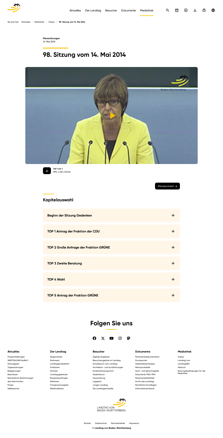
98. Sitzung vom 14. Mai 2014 (72, 22)
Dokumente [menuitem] (128, 10)
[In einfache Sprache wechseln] (195, 10)
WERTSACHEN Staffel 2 (18, 360)
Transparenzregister (59, 385)
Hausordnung (99, 378)
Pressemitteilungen (16, 356)
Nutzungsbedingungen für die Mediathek (191, 372)
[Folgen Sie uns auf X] (103, 338)
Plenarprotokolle (142, 367)
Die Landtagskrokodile (103, 388)
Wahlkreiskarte (57, 388)
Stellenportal (13, 388)
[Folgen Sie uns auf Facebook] (94, 338)
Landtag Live (184, 360)
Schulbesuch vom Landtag (105, 363)
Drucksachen (141, 360)
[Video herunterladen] (47, 170)
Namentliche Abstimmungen (20, 378)
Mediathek (39, 22)
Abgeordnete (56, 356)
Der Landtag (58, 351)
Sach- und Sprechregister (147, 371)
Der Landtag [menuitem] (93, 10)
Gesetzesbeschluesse (145, 363)
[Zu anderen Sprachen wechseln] (213, 10)
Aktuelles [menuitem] (75, 10)
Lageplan (97, 381)
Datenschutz (101, 423)
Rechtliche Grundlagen (146, 385)
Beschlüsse (12, 374)
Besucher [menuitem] (111, 10)
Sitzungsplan (13, 363)
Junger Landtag (100, 385)
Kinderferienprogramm (103, 371)
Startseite (25, 22)
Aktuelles (13, 351)
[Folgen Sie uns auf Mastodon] (128, 338)
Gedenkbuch (99, 374)
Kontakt (87, 423)
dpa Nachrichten (15, 381)
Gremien (54, 371)
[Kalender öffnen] (176, 10)
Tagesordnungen (15, 367)
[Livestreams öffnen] (185, 10)
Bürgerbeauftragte (59, 378)
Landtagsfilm (184, 363)
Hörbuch (182, 367)
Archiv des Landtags (144, 381)
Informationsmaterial (144, 388)
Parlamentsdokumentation (147, 356)
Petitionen (54, 381)
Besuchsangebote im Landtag (107, 360)
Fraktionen (55, 367)
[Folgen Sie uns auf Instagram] (120, 338)
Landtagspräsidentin (59, 363)
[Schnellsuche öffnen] (167, 10)
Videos (51, 22)
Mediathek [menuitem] (146, 10)
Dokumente (142, 351)
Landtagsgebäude (58, 374)
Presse (10, 385)
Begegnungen (14, 371)
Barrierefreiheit (118, 423)
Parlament (54, 360)
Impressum (134, 423)
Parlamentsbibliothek (144, 378)
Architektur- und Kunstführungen (108, 367)
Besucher (98, 351)
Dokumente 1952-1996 (145, 374)
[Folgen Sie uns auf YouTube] (111, 338)
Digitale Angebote (101, 356)
